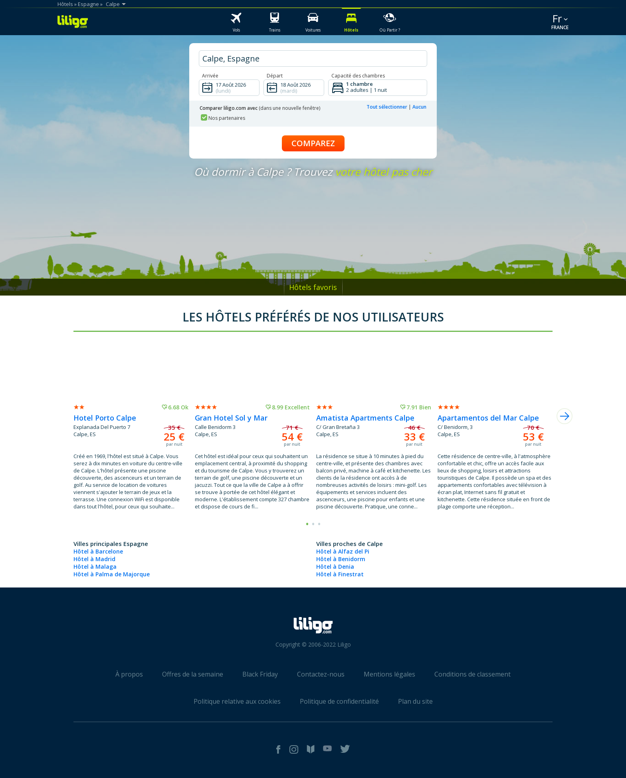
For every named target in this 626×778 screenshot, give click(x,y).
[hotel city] (313, 58)
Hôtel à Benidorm (340, 559)
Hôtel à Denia (335, 566)
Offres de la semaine (192, 674)
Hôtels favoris (313, 287)
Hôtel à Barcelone (98, 551)
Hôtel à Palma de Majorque (111, 574)
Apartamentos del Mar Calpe (488, 418)
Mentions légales (389, 674)
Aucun (419, 106)
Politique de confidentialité (339, 701)
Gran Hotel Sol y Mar (231, 418)
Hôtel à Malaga (95, 566)
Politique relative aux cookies (237, 701)
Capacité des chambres (358, 75)
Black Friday (260, 674)
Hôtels (65, 4)
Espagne (88, 4)
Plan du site (415, 701)
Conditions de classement (472, 674)
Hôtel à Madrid (94, 559)
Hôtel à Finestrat (340, 574)
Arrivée (210, 75)
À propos (129, 674)
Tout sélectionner (386, 106)
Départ (275, 75)
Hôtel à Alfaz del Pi (342, 551)
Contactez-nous (321, 674)
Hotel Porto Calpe (104, 418)
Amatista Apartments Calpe (365, 418)
